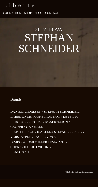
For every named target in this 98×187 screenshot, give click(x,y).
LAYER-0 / (70, 116)
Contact (52, 12)
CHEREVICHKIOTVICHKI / (30, 147)
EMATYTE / (58, 142)
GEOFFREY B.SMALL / (27, 127)
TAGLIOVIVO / (45, 137)
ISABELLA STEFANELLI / (57, 132)
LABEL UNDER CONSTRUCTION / (36, 116)
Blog (38, 12)
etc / (29, 152)
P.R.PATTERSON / (23, 132)
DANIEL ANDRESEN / (27, 111)
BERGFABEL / (21, 122)
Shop (28, 12)
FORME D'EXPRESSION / (51, 122)
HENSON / (18, 152)
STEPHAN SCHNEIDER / (62, 111)
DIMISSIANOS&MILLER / (30, 142)
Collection (12, 12)
